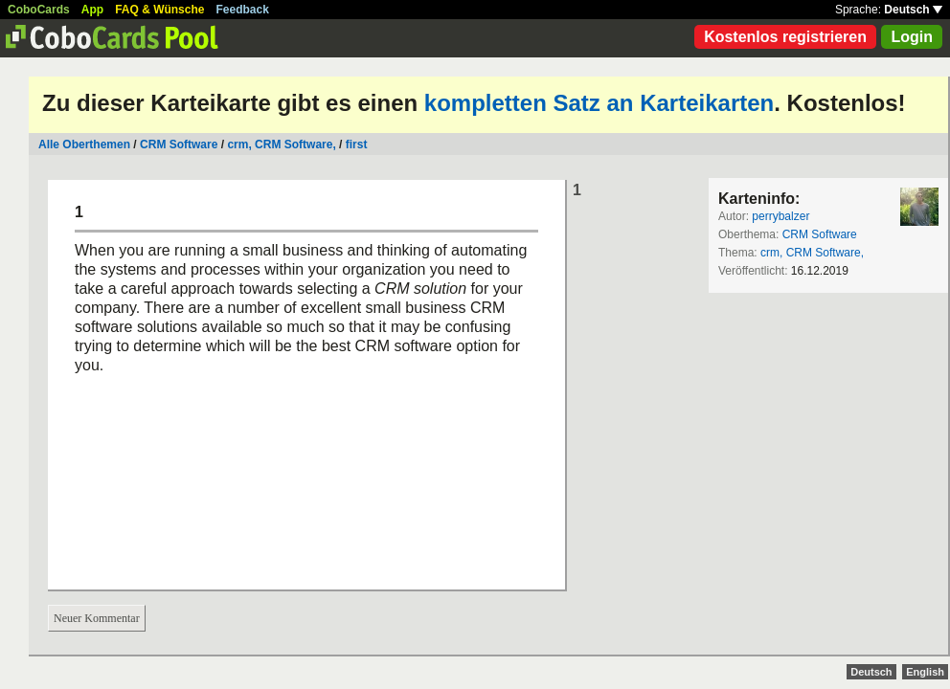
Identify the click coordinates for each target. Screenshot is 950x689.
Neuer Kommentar (97, 618)
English (925, 672)
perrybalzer (780, 216)
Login (912, 37)
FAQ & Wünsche (159, 9)
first (357, 144)
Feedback (242, 9)
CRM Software (178, 144)
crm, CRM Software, (281, 144)
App (92, 9)
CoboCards (39, 9)
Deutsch (913, 9)
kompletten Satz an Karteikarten (599, 103)
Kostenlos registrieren (785, 37)
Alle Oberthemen (84, 144)
